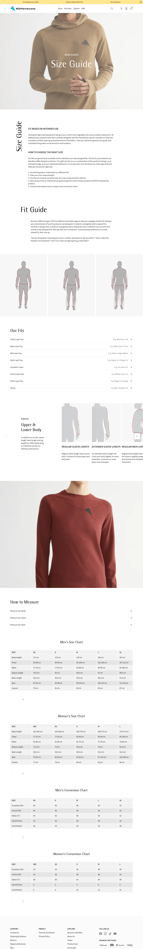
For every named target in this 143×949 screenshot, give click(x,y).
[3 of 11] (106, 436)
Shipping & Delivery (18, 936)
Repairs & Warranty (18, 944)
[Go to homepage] (22, 8)
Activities (68, 8)
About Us (71, 936)
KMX (83, 8)
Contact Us (14, 932)
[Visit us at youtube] (115, 933)
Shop (60, 8)
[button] (71, 2)
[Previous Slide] (6, 436)
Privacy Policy (44, 936)
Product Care (72, 944)
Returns (13, 940)
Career (70, 940)
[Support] (121, 8)
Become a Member (74, 932)
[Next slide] (23, 699)
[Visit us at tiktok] (110, 933)
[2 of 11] (76, 436)
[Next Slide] (137, 436)
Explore (76, 8)
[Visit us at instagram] (105, 933)
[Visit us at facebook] (100, 933)
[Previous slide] (13, 699)
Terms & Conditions (47, 932)
